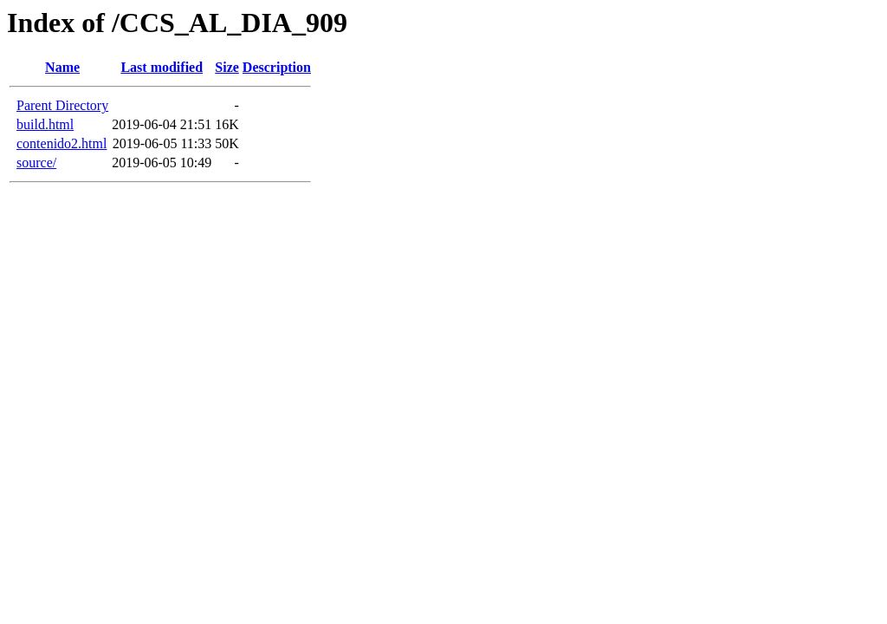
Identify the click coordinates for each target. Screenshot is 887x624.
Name (62, 67)
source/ (36, 162)
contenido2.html (61, 143)
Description (277, 67)
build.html (45, 124)
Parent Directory (62, 105)
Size (227, 67)
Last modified (161, 67)
